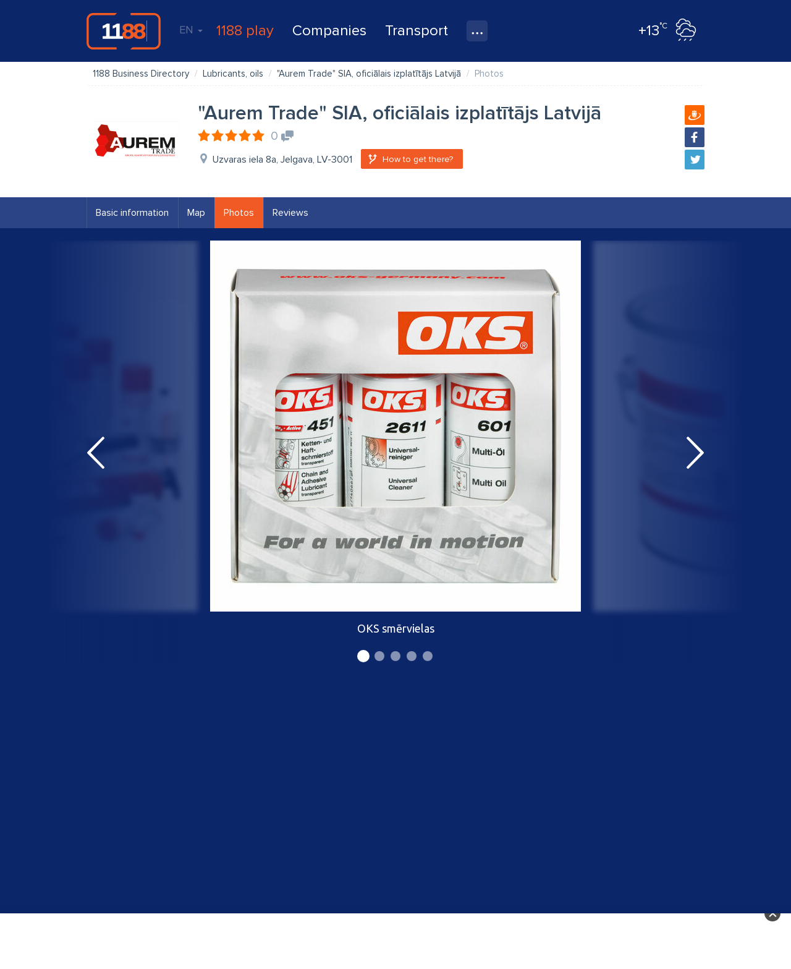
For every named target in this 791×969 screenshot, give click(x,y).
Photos (239, 213)
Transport (416, 31)
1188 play (245, 31)
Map (196, 213)
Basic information (132, 213)
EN (191, 29)
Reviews (290, 213)
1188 (124, 30)
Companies (329, 31)
